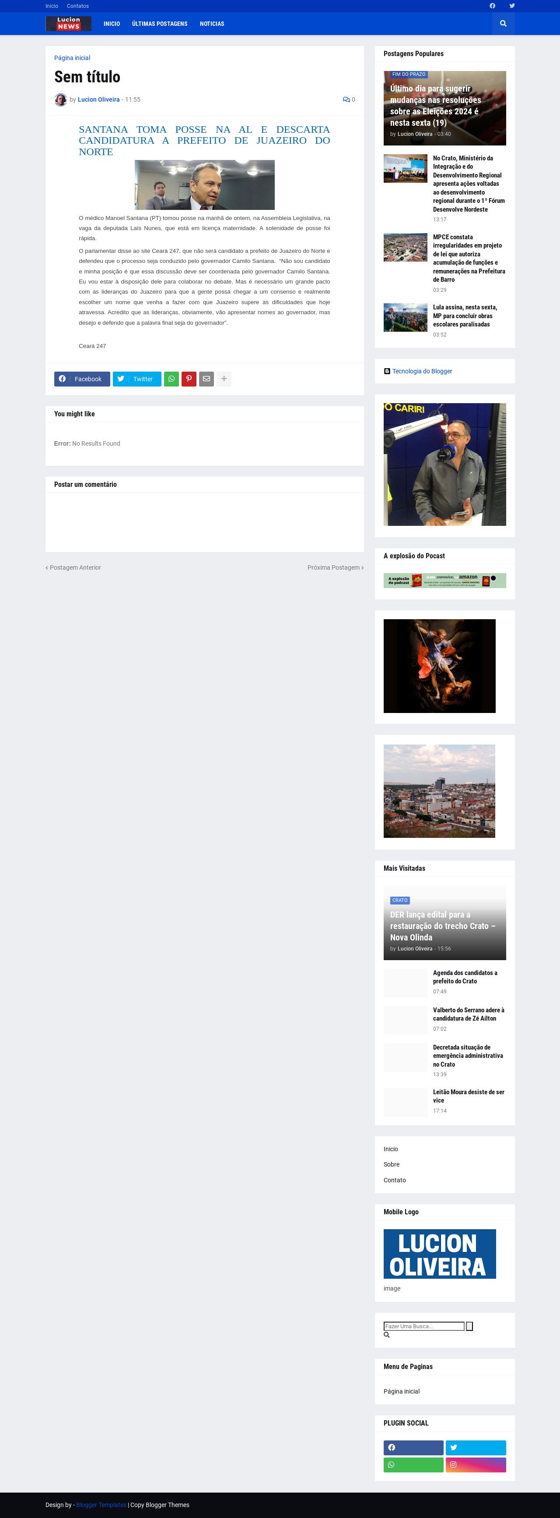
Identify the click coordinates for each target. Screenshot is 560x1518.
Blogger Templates (101, 1504)
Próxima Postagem (334, 567)
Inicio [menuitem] (112, 23)
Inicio (52, 6)
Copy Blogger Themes (159, 1504)
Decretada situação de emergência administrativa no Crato (468, 1055)
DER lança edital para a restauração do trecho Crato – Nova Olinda (443, 926)
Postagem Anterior (75, 567)
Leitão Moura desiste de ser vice (468, 1096)
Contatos (78, 6)
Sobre (391, 1164)
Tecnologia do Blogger (418, 371)
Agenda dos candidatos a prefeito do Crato (465, 977)
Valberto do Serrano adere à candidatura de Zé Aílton (468, 1014)
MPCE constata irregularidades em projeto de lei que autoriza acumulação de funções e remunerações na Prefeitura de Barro (469, 258)
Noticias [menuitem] (212, 23)
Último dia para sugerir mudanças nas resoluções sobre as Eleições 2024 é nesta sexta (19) (435, 105)
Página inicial (72, 58)
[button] (503, 23)
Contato (395, 1180)
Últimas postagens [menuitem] (160, 23)
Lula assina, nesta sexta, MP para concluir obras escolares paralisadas (465, 315)
